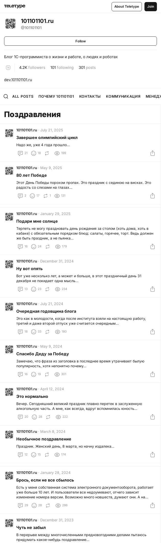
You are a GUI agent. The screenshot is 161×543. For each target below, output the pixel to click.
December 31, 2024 (57, 261)
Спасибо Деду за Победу (42, 353)
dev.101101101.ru (18, 79)
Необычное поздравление (43, 438)
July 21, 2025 (51, 130)
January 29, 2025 (55, 213)
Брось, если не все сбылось (45, 480)
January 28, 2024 (55, 472)
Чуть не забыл (31, 527)
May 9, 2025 (51, 168)
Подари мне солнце (37, 221)
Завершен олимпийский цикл (47, 137)
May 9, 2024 (51, 346)
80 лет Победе (31, 175)
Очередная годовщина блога (46, 311)
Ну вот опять (29, 268)
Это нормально (32, 396)
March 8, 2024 (52, 431)
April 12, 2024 (52, 389)
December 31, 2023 (57, 520)
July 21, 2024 (51, 303)
